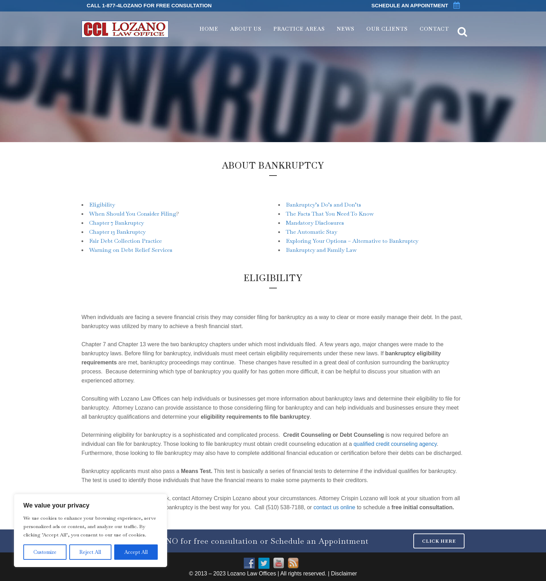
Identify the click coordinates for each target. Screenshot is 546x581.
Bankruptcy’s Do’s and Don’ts (323, 204)
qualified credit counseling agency (395, 444)
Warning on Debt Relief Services (130, 250)
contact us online (334, 507)
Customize (44, 552)
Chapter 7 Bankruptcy (116, 222)
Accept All (136, 552)
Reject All (90, 552)
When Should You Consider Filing (132, 213)
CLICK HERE (439, 541)
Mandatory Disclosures (315, 222)
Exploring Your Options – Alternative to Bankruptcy (352, 241)
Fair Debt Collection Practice (125, 241)
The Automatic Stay (311, 231)
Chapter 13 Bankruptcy (117, 231)
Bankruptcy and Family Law (321, 250)
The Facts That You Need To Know (330, 213)
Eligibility (102, 204)
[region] (90, 530)
